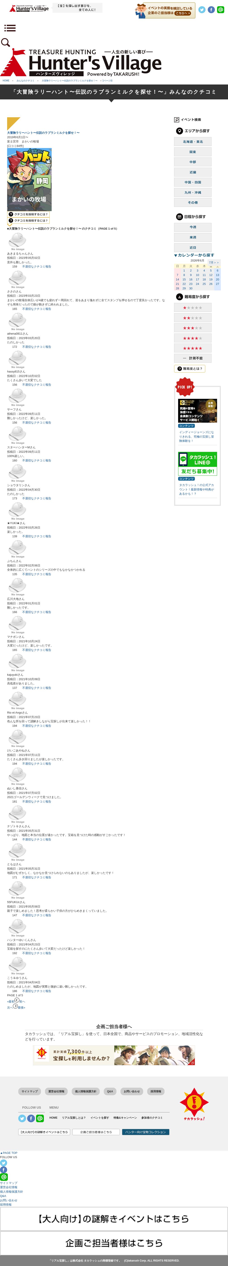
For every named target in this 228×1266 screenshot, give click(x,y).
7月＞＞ (214, 262)
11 (204, 275)
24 (197, 284)
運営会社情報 (56, 1091)
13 (217, 275)
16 (190, 279)
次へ (12, 1007)
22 (184, 284)
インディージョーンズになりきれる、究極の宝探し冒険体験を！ (196, 436)
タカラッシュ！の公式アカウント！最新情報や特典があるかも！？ (196, 489)
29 (184, 288)
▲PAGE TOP (8, 1153)
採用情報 (156, 1091)
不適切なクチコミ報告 (36, 266)
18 (204, 279)
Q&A (110, 1091)
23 (190, 284)
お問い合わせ (132, 1091)
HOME (53, 1117)
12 (210, 275)
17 (197, 279)
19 (210, 279)
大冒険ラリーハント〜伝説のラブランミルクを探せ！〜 (43, 132)
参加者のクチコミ (152, 1117)
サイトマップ (30, 1091)
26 (210, 284)
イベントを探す (99, 1117)
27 (217, 284)
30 (190, 288)
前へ (19, 1001)
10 (197, 275)
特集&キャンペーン (125, 1117)
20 (217, 279)
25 (204, 284)
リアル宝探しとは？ (74, 1117)
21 (177, 284)
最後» (21, 1007)
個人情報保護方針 (85, 1091)
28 (177, 288)
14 (177, 279)
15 (184, 279)
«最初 (10, 1001)
